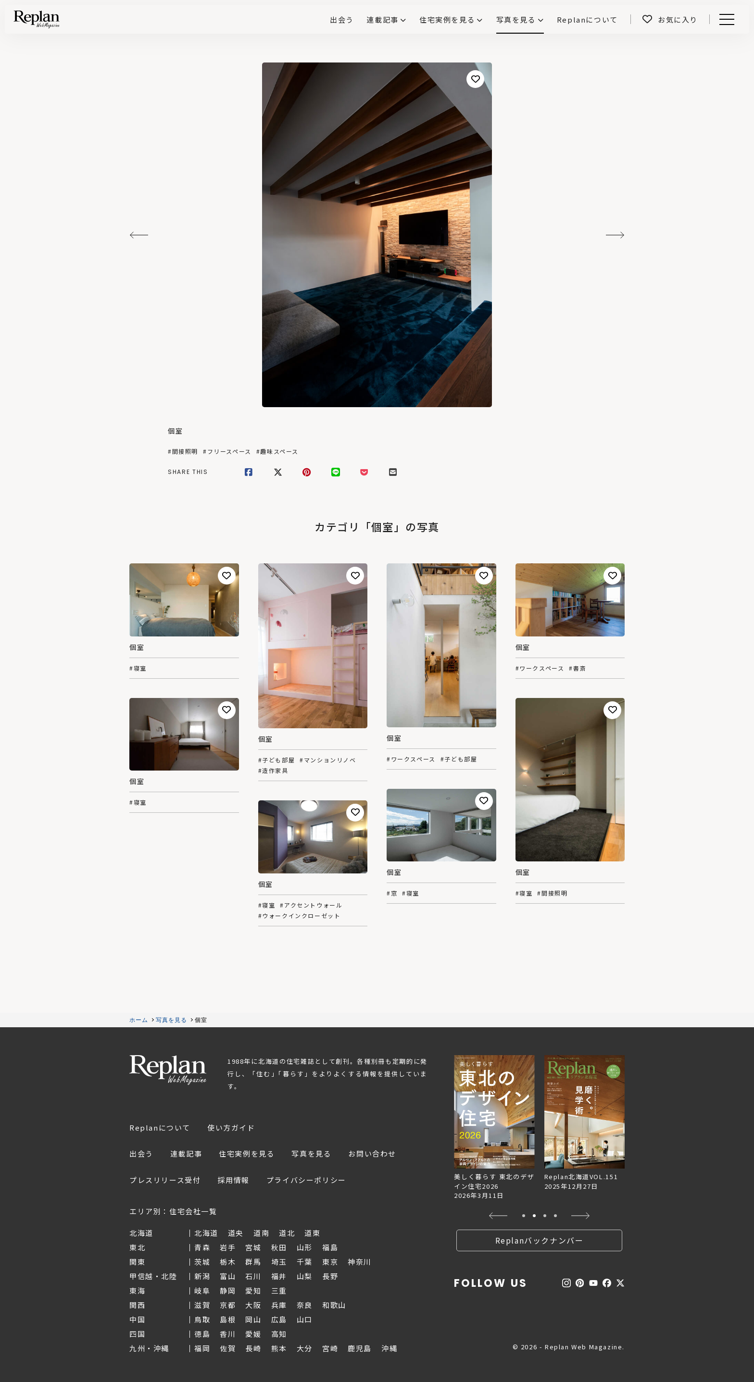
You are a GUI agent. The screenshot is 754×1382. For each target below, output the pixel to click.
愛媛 (253, 1333)
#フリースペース (227, 451)
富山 (228, 1276)
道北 (287, 1232)
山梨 (305, 1276)
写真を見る (516, 19)
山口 (305, 1319)
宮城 (253, 1247)
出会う (141, 1153)
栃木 (228, 1261)
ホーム (139, 1020)
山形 (305, 1247)
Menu (725, 19)
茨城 (202, 1261)
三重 (279, 1290)
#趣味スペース (277, 451)
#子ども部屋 (276, 760)
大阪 (253, 1304)
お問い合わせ (372, 1153)
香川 (228, 1333)
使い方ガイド (231, 1127)
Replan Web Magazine (167, 1070)
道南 (261, 1232)
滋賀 (202, 1304)
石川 (253, 1276)
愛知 (253, 1290)
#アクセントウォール (311, 905)
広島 (279, 1319)
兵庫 (279, 1304)
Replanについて (159, 1127)
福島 (330, 1247)
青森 (202, 1247)
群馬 (253, 1261)
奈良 (305, 1304)
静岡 (228, 1290)
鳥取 (202, 1319)
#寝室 (138, 668)
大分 (305, 1348)
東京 (330, 1261)
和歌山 (334, 1304)
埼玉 (279, 1261)
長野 (330, 1276)
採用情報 (233, 1180)
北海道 (206, 1232)
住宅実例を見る (447, 19)
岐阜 (202, 1290)
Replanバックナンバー (539, 1240)
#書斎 (577, 668)
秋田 (279, 1247)
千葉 (305, 1261)
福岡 (202, 1348)
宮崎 (330, 1348)
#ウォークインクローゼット (299, 916)
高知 (279, 1333)
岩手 (228, 1247)
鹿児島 (360, 1348)
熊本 (279, 1348)
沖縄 (389, 1348)
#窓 (392, 893)
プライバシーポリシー (306, 1180)
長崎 (253, 1348)
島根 (228, 1319)
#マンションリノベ (328, 760)
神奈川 (360, 1261)
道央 (236, 1232)
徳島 (202, 1333)
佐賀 (228, 1348)
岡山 (253, 1319)
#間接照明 (183, 451)
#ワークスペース (411, 759)
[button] (498, 1215)
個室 (175, 431)
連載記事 (382, 19)
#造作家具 (273, 770)
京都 (228, 1304)
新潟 (202, 1276)
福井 (279, 1276)
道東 (312, 1232)
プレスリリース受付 (165, 1180)
